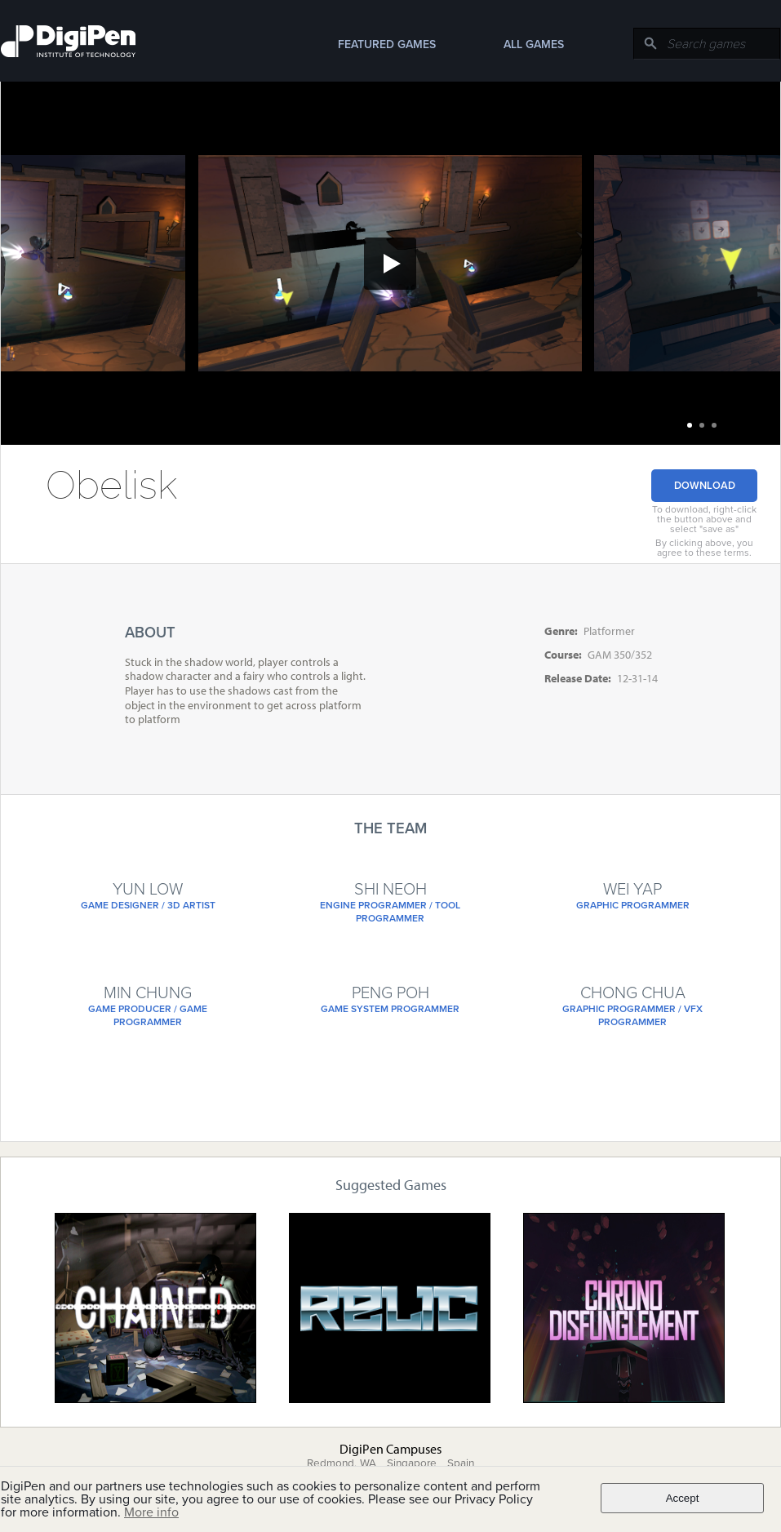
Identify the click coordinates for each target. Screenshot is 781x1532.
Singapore (412, 1463)
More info (151, 1512)
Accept (682, 1498)
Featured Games (387, 44)
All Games (534, 44)
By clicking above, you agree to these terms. (704, 547)
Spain (460, 1463)
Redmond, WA (341, 1463)
